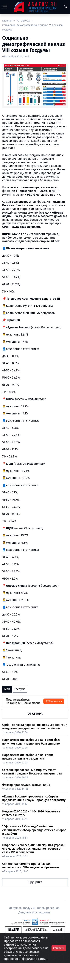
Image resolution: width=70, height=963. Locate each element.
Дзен (57, 929)
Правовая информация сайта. (25, 959)
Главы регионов (48, 908)
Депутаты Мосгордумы (34, 912)
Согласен (58, 948)
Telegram (13, 929)
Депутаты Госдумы (22, 908)
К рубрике (35, 882)
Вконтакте (36, 929)
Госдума (20, 689)
